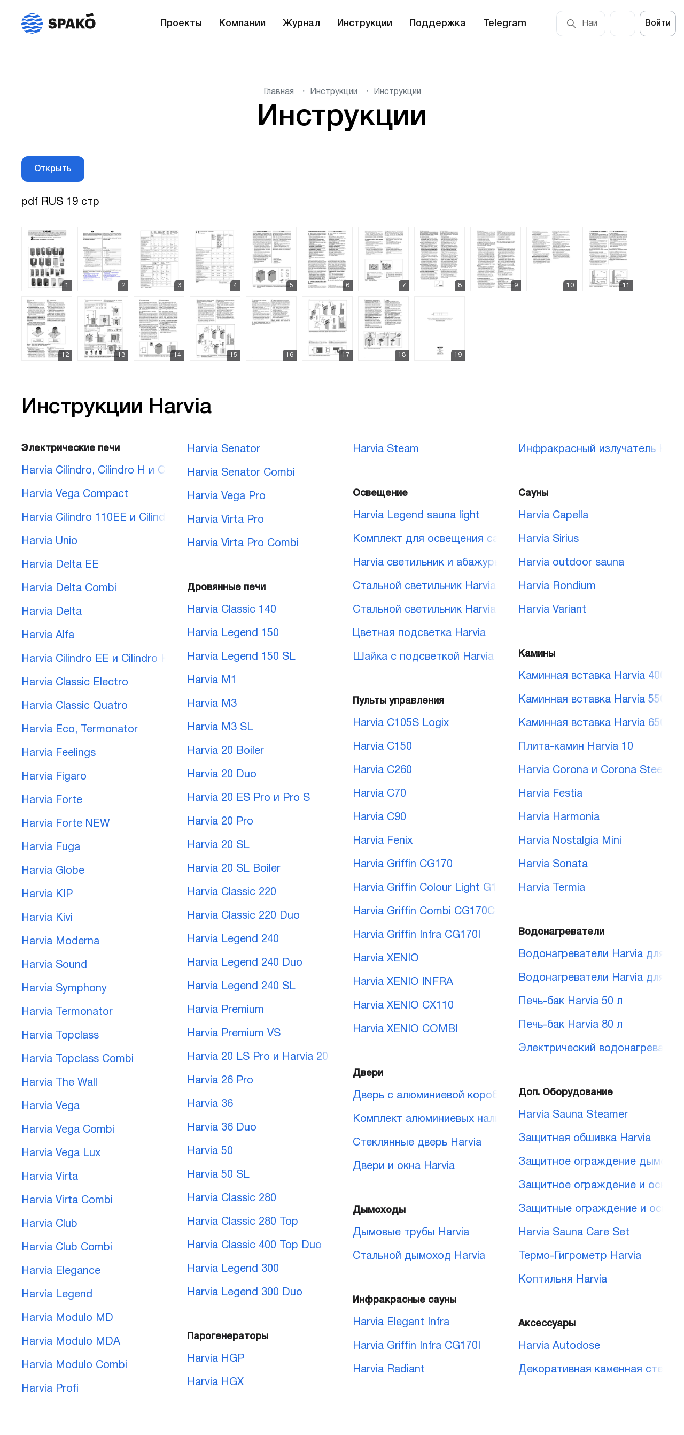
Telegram (504, 23)
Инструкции (364, 23)
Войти (658, 23)
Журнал (301, 23)
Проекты (181, 23)
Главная (278, 92)
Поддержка (437, 23)
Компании (242, 23)
